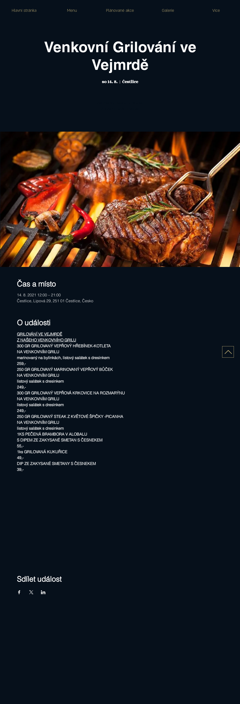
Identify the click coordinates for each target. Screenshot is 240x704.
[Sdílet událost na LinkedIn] (43, 592)
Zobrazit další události (120, 108)
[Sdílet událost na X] (31, 592)
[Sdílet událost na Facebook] (19, 592)
